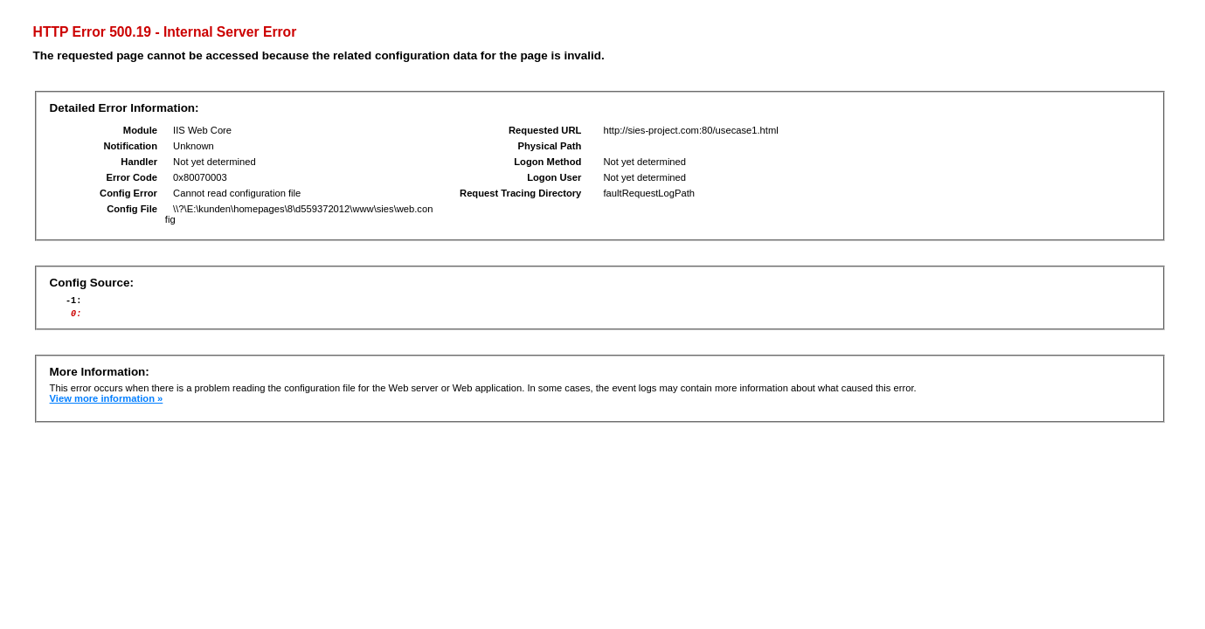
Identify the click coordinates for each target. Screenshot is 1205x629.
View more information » (106, 403)
